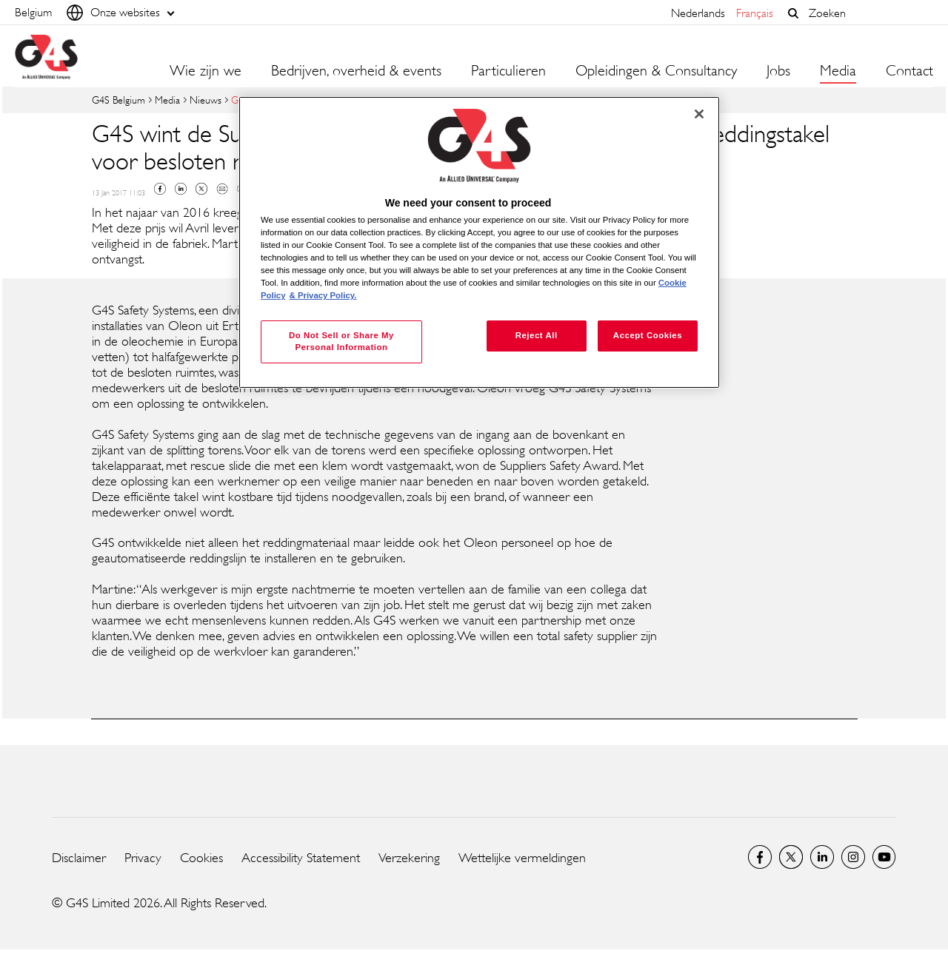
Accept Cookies (647, 335)
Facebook (160, 189)
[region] (479, 242)
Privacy (142, 857)
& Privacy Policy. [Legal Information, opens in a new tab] (323, 295)
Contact (909, 71)
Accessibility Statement (300, 857)
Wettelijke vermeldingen (522, 857)
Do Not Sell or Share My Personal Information (341, 341)
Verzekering (409, 857)
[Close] (699, 114)
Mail (222, 189)
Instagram (853, 857)
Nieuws (205, 99)
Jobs (778, 71)
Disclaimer (79, 857)
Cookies (201, 857)
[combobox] (867, 13)
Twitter (201, 189)
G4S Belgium (118, 99)
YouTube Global (884, 857)
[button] (793, 13)
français (754, 13)
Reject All (536, 335)
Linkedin (181, 189)
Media (167, 99)
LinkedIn (822, 857)
